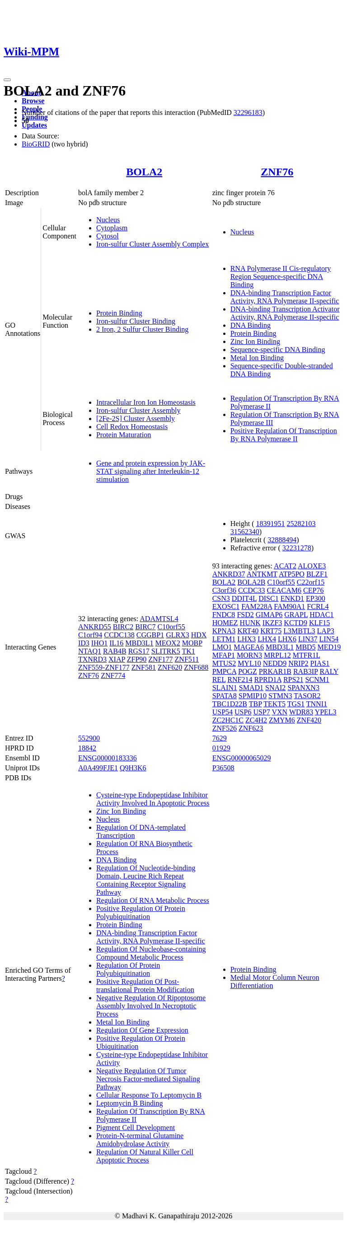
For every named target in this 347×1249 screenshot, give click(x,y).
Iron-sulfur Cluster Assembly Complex (152, 244)
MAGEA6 (249, 647)
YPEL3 (326, 712)
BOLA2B (251, 582)
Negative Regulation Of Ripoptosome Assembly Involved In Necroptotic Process (151, 1006)
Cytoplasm (111, 228)
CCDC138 (119, 635)
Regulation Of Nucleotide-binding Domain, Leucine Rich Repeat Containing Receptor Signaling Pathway (146, 880)
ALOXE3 (312, 566)
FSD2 (245, 614)
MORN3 (249, 655)
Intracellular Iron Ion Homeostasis (146, 402)
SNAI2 (275, 687)
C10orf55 (171, 627)
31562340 (244, 531)
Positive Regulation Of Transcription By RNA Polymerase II (283, 435)
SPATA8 (224, 696)
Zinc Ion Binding (255, 341)
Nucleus (108, 220)
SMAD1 (251, 687)
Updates (34, 125)
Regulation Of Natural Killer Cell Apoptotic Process (144, 1156)
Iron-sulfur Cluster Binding (135, 321)
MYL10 (249, 663)
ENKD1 (292, 598)
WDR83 (301, 712)
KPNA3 (224, 631)
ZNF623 (251, 728)
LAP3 (325, 631)
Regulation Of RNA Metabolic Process (152, 900)
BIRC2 (123, 627)
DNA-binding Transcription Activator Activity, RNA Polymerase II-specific (285, 313)
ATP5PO (292, 574)
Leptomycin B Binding (129, 1103)
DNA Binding (250, 325)
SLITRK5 (165, 651)
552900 (89, 738)
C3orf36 (224, 590)
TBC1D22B (229, 704)
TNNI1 (316, 704)
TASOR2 (307, 696)
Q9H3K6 (133, 768)
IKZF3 (272, 623)
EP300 (315, 598)
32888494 (281, 540)
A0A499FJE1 (98, 768)
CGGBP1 (150, 635)
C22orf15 (310, 582)
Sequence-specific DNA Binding (277, 349)
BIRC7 (145, 627)
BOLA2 (144, 172)
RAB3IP (305, 671)
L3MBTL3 (299, 631)
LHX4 (267, 639)
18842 (87, 748)
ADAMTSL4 (159, 618)
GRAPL (296, 614)
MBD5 (305, 647)
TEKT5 (274, 704)
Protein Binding (119, 313)
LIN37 (308, 639)
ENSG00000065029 (241, 758)
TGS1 (296, 704)
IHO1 (99, 643)
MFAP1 (223, 655)
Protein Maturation (123, 435)
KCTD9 (295, 623)
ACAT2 (285, 566)
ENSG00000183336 (107, 758)
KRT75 (270, 631)
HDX (199, 635)
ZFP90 (137, 659)
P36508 (223, 768)
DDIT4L (244, 598)
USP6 (242, 712)
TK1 (188, 651)
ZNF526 (224, 728)
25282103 (301, 523)
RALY (328, 671)
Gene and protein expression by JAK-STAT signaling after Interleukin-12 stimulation (150, 471)
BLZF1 (317, 574)
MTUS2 (224, 663)
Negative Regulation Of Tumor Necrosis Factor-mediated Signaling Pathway (148, 1079)
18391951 (270, 523)
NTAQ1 (89, 651)
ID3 (83, 643)
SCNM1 (317, 679)
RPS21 (293, 679)
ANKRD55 (94, 627)
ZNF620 (170, 667)
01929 (221, 748)
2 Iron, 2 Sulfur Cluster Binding (142, 329)
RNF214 (239, 679)
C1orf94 (90, 635)
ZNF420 (309, 720)
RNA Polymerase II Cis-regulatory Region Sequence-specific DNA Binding (280, 276)
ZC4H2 (256, 720)
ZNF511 (187, 659)
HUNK (250, 623)
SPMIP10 (253, 696)
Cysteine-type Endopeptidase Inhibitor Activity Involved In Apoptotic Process (153, 799)
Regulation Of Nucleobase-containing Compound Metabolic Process (151, 953)
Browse (33, 101)
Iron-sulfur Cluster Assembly (138, 410)
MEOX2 (167, 643)
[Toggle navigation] (7, 79)
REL (219, 679)
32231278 (296, 548)
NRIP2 (298, 663)
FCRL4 (317, 606)
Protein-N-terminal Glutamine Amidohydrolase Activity (139, 1140)
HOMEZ (225, 623)
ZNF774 (113, 675)
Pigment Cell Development (135, 1127)
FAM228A (256, 606)
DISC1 (268, 598)
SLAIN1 (224, 687)
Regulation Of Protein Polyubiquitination (128, 969)
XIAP (116, 659)
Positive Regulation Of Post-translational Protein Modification (145, 985)
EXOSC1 (225, 606)
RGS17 (139, 651)
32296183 (248, 112)
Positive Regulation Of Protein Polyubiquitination (140, 912)
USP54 (222, 712)
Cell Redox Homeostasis (132, 426)
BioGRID (36, 144)
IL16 (116, 643)
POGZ (247, 671)
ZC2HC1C (228, 720)
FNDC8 (223, 614)
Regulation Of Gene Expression (142, 1030)
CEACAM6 (284, 590)
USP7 (261, 712)
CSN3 (221, 598)
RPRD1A (267, 679)
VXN (279, 712)
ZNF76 (277, 172)
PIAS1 (320, 663)
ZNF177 (160, 659)
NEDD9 (274, 663)
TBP (255, 704)
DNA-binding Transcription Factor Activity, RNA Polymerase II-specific (284, 297)
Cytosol (107, 236)
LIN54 (329, 639)
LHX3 (246, 639)
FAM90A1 (289, 606)
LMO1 (222, 647)
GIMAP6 (269, 614)
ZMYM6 (282, 720)
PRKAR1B (275, 671)
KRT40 (247, 631)
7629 (219, 738)
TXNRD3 (92, 659)
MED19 (329, 647)
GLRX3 (177, 635)
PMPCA (224, 671)
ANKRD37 (228, 574)
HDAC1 (321, 614)
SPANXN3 (303, 687)
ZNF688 (196, 667)
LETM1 (224, 639)
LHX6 (287, 639)
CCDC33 (251, 590)
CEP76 (313, 590)
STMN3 (280, 696)
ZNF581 (143, 667)
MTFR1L (306, 655)
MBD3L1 (139, 643)
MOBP (192, 643)
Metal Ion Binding (257, 357)
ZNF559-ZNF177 (104, 667)
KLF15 (319, 623)
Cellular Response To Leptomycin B (149, 1095)
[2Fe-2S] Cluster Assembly (135, 418)
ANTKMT (262, 574)
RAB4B (115, 651)
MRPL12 (277, 655)
